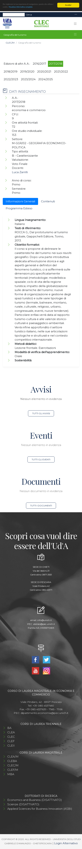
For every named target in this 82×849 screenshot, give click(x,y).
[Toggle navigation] (75, 14)
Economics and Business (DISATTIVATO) (34, 800)
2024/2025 (45, 79)
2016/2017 (39, 63)
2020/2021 (44, 71)
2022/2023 (11, 79)
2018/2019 (10, 71)
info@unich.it (44, 620)
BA (9, 728)
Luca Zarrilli (20, 172)
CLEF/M (12, 770)
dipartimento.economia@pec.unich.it (44, 713)
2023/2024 (28, 79)
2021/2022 (61, 71)
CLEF (11, 741)
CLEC (11, 736)
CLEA (11, 732)
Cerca (29, 14)
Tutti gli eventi (41, 459)
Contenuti (48, 201)
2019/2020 (27, 71)
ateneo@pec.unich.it (44, 624)
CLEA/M (12, 756)
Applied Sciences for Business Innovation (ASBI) (39, 808)
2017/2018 (55, 63)
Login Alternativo (66, 843)
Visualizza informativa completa (20, 7)
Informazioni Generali (20, 201)
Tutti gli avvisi (41, 413)
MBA (10, 774)
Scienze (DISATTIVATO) (23, 804)
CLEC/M (10, 42)
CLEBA (12, 761)
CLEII (11, 745)
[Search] (14, 15)
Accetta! (68, 5)
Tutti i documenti (41, 505)
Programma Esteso (19, 208)
